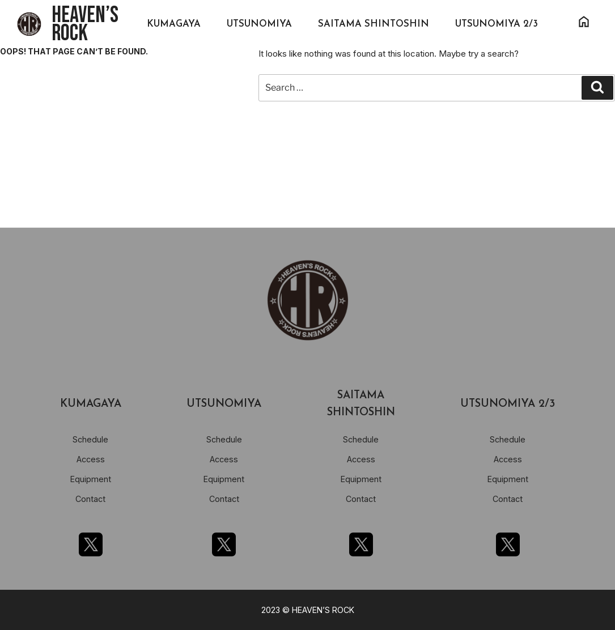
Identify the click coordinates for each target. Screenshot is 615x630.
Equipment (90, 479)
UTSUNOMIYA (259, 24)
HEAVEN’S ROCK (85, 24)
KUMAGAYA (174, 24)
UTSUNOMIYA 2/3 (496, 24)
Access (91, 459)
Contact (90, 499)
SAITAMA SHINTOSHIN (373, 24)
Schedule (90, 439)
